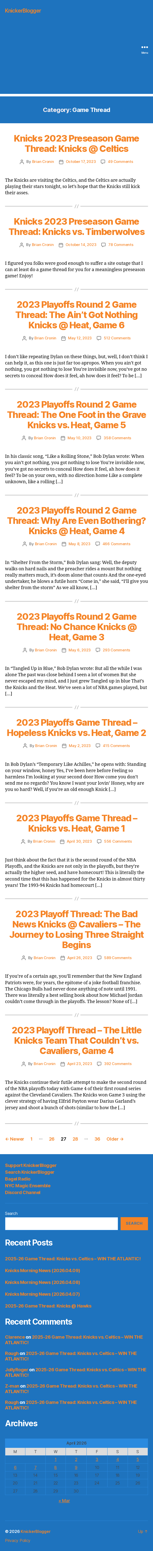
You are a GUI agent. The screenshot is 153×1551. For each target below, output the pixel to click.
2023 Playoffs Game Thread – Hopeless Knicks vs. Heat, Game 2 (76, 727)
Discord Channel (22, 1192)
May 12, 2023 (80, 338)
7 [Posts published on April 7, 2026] (35, 1467)
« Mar (64, 1500)
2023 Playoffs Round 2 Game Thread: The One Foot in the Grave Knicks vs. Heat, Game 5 (76, 414)
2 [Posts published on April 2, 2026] (76, 1459)
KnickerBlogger (23, 10)
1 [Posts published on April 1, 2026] (56, 1459)
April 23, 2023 (79, 1063)
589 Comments (117, 957)
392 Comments (117, 1063)
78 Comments (120, 244)
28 (75, 1139)
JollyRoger (16, 1369)
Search (11, 1213)
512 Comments (117, 338)
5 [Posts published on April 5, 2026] (137, 1459)
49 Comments (120, 161)
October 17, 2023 (81, 161)
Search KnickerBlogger (30, 1172)
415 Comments (116, 745)
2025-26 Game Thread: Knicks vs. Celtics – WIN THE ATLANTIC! (72, 1258)
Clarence (15, 1337)
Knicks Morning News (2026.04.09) (42, 1270)
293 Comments (116, 650)
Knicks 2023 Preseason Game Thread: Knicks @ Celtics (76, 143)
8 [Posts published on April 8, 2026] (55, 1467)
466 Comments (116, 543)
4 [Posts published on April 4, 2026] (117, 1459)
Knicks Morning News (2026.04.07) (42, 1294)
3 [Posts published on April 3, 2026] (97, 1459)
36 (97, 1139)
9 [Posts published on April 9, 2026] (76, 1467)
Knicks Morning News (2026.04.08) (42, 1282)
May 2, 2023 (80, 745)
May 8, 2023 (79, 543)
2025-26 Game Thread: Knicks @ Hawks (48, 1306)
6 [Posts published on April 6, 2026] (15, 1467)
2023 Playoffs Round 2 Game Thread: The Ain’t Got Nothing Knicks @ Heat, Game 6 (76, 315)
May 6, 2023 (80, 650)
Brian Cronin (43, 161)
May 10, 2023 (79, 438)
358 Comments (117, 438)
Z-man (12, 1386)
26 (52, 1139)
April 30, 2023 (79, 841)
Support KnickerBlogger (31, 1165)
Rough (12, 1353)
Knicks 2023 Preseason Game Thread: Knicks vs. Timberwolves (77, 226)
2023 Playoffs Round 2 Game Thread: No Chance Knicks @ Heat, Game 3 (76, 627)
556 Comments (118, 841)
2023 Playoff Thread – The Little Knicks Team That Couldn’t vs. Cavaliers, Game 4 (76, 1040)
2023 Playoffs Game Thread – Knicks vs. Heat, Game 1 (76, 823)
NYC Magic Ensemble (27, 1185)
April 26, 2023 (79, 957)
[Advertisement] (76, 59)
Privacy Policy (17, 1540)
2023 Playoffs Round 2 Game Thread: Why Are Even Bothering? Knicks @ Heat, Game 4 (76, 520)
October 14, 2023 (81, 244)
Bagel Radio (17, 1179)
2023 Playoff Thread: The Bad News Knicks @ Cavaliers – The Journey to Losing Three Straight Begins (76, 929)
